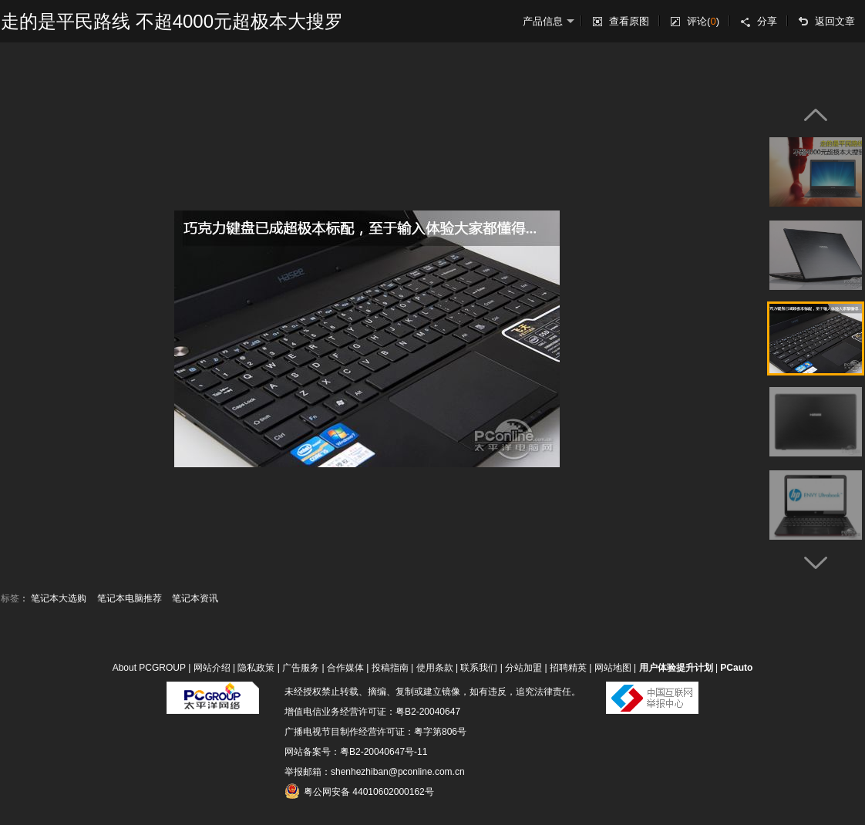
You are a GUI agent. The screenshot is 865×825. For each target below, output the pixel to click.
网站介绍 (212, 667)
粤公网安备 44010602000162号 (359, 791)
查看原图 (629, 21)
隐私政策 (255, 667)
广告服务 (300, 667)
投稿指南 (390, 667)
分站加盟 (523, 667)
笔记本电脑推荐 (129, 598)
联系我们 (478, 667)
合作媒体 (345, 667)
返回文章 (835, 21)
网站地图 (612, 667)
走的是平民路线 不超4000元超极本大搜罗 (172, 21)
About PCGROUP (149, 667)
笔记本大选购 (58, 598)
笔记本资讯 (195, 598)
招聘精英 (568, 667)
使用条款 (434, 667)
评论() (703, 21)
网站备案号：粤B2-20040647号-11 (355, 751)
